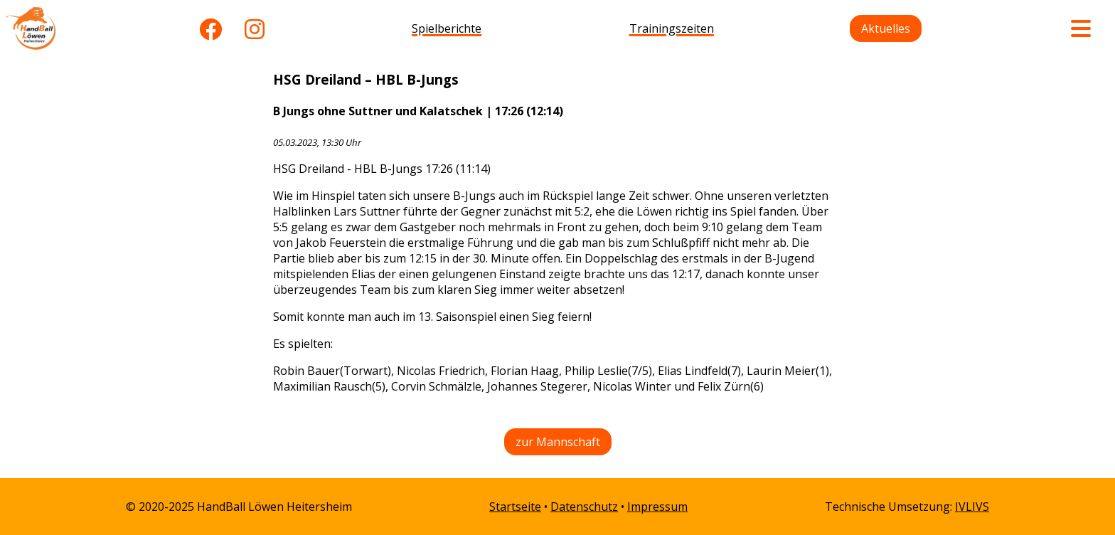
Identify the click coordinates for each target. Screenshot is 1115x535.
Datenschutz (584, 506)
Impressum (657, 506)
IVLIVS (972, 506)
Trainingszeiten (671, 28)
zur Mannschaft (558, 442)
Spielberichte (446, 28)
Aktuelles (885, 28)
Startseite (515, 506)
